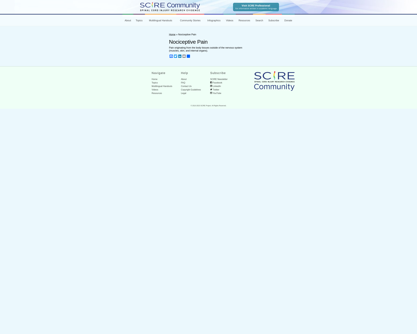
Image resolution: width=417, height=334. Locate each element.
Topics (139, 20)
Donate (288, 20)
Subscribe (273, 20)
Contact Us (186, 86)
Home (172, 34)
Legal (183, 93)
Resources (244, 20)
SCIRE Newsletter (219, 79)
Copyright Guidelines (191, 90)
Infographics (214, 20)
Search (259, 20)
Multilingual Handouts (160, 20)
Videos (229, 20)
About (128, 20)
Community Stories (190, 20)
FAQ (183, 83)
